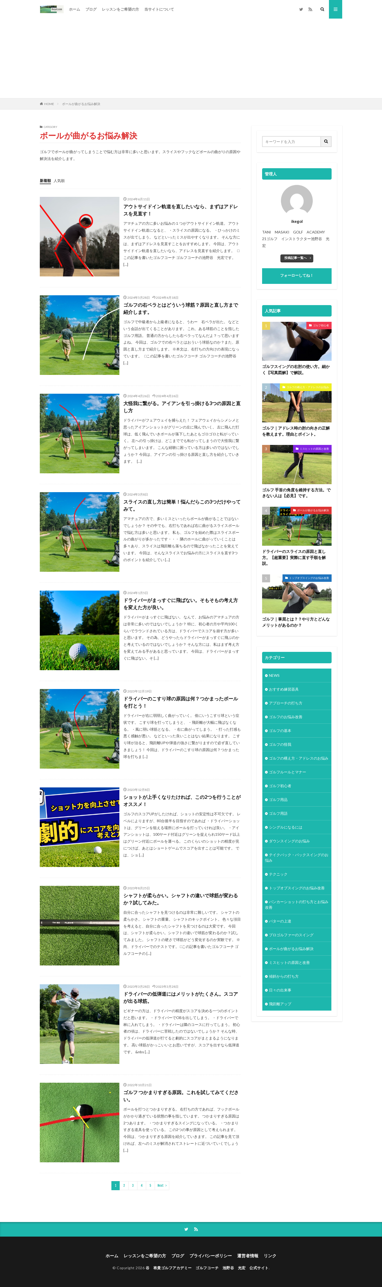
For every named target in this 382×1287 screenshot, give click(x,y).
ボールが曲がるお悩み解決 (81, 104)
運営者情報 (247, 1255)
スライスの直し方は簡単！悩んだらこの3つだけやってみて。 (182, 505)
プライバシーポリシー (210, 1255)
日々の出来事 (280, 990)
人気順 (59, 180)
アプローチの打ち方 (285, 703)
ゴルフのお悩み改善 (285, 716)
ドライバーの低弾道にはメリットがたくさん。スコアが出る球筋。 (180, 997)
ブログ (91, 9)
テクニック (278, 874)
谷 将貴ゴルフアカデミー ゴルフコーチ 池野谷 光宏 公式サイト (207, 1268)
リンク (270, 1255)
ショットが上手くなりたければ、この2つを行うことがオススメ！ (182, 800)
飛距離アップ (280, 1004)
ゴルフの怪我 (280, 744)
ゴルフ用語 (278, 813)
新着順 (45, 180)
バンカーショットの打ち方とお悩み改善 (296, 904)
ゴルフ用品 (278, 799)
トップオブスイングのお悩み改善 (309, 577)
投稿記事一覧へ (295, 258)
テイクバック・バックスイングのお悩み (296, 857)
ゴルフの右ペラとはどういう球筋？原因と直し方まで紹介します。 (180, 308)
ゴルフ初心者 (321, 325)
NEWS (274, 675)
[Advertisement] (191, 58)
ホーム (74, 9)
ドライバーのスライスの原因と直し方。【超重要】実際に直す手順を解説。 (294, 557)
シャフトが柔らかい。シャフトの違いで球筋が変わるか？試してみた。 (180, 898)
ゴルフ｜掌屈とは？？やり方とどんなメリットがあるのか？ (296, 622)
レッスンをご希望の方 (120, 9)
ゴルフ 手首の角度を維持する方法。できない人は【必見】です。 (296, 492)
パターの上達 (280, 921)
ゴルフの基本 (280, 730)
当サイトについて (159, 9)
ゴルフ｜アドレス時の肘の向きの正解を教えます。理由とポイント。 (296, 431)
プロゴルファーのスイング (291, 935)
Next (161, 1186)
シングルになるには (285, 827)
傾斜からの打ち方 (284, 976)
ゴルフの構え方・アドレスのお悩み (307, 387)
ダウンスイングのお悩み (289, 841)
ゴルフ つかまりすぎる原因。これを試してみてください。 (181, 1095)
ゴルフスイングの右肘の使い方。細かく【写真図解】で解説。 (296, 369)
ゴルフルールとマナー (287, 772)
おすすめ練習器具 (284, 689)
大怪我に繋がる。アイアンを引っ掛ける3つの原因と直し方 (182, 406)
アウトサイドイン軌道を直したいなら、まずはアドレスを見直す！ (180, 209)
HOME (49, 104)
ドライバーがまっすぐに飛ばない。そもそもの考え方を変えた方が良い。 (180, 603)
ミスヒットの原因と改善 (314, 448)
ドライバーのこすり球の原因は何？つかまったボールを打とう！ (180, 702)
